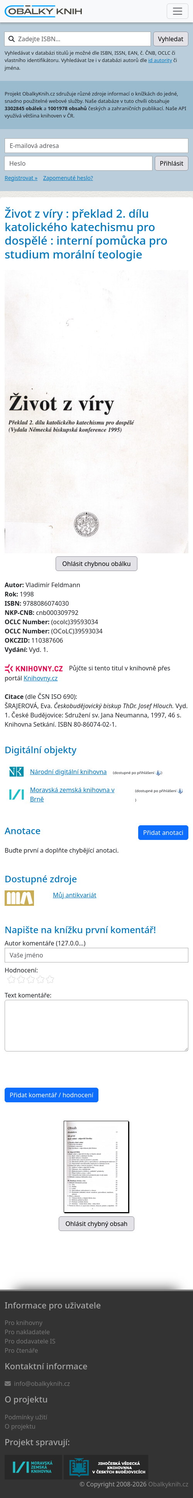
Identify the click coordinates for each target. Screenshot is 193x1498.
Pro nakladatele (27, 1332)
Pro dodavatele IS (30, 1341)
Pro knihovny (23, 1322)
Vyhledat (170, 39)
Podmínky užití (26, 1417)
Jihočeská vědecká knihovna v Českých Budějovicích (106, 1467)
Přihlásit (171, 163)
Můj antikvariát (74, 895)
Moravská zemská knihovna (33, 1467)
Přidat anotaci (163, 832)
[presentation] (63, 1070)
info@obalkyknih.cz (42, 1383)
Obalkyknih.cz (168, 1484)
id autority (160, 60)
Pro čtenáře (21, 1350)
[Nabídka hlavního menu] (177, 11)
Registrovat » (21, 177)
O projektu (20, 1426)
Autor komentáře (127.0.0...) (45, 943)
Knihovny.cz (41, 678)
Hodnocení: (21, 970)
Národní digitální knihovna (68, 771)
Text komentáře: (28, 995)
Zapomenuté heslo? (68, 177)
